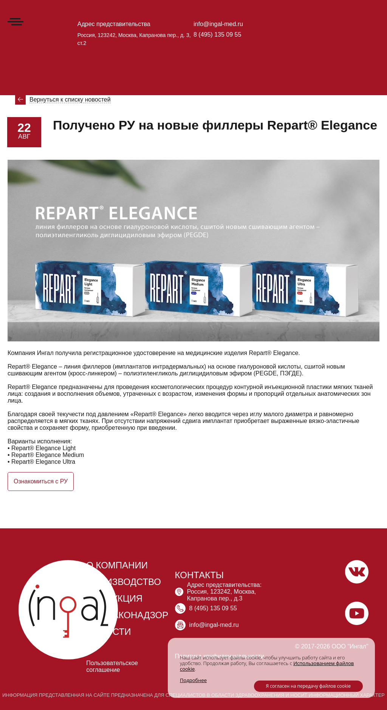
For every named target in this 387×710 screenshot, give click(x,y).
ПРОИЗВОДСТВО (123, 582)
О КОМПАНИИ (117, 565)
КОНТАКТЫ (199, 575)
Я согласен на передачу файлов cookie (308, 686)
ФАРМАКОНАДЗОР (127, 615)
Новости (53, 83)
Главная (18, 41)
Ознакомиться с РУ (41, 481)
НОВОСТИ (108, 632)
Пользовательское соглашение (112, 666)
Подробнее (193, 680)
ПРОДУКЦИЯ (114, 598)
